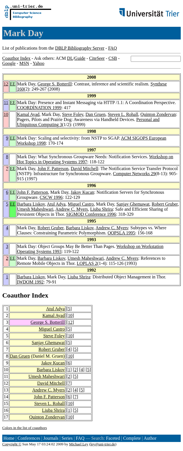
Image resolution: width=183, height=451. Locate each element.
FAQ (112, 48)
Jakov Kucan (82, 192)
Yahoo (38, 63)
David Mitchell (84, 168)
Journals (50, 438)
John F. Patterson (53, 168)
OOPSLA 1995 (121, 232)
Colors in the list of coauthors (24, 428)
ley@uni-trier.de (102, 444)
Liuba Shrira (101, 209)
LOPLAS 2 (87, 263)
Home (8, 438)
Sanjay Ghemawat (132, 204)
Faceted (113, 438)
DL (70, 58)
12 (6, 84)
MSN (24, 63)
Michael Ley (78, 444)
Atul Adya (56, 204)
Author (150, 438)
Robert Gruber (165, 204)
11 (6, 102)
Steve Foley (72, 114)
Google (9, 63)
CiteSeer (97, 58)
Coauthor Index (16, 58)
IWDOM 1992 (30, 282)
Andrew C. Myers (71, 209)
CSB (112, 58)
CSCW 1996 (51, 197)
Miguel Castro (81, 204)
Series (67, 438)
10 (6, 114)
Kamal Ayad (28, 114)
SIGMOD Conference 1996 (91, 214)
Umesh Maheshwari (35, 209)
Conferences (29, 438)
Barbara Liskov (31, 204)
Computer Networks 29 (134, 173)
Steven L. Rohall (123, 114)
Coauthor (16, 295)
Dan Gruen (96, 114)
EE (13, 84)
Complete (132, 438)
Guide (79, 58)
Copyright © (11, 444)
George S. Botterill (55, 84)
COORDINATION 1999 (39, 107)
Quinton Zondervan (158, 114)
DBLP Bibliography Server (79, 48)
